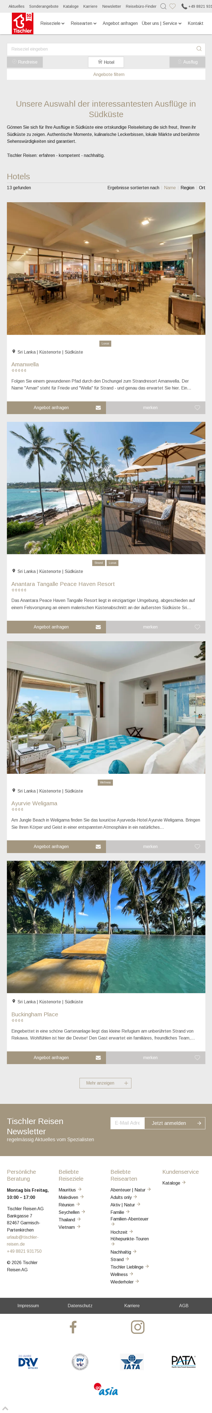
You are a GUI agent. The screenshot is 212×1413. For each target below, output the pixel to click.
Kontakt (195, 23)
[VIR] (80, 1368)
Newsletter (111, 6)
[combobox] (106, 49)
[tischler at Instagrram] (139, 1326)
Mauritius (70, 1190)
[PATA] (183, 1368)
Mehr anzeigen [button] (108, 1083)
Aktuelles (17, 6)
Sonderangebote (44, 6)
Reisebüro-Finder (141, 6)
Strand (98, 562)
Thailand (70, 1219)
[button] (56, 407)
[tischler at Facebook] (74, 1326)
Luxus (105, 343)
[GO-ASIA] (106, 1396)
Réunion (70, 1205)
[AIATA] (132, 1368)
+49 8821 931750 (24, 1251)
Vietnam (70, 1227)
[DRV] (28, 1368)
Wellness (105, 782)
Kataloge (71, 6)
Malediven (71, 1197)
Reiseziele (53, 23)
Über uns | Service (162, 23)
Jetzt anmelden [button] (180, 1122)
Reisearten (84, 23)
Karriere (90, 6)
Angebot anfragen (120, 23)
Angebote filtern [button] (106, 74)
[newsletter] (133, 1122)
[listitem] (169, 188)
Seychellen (72, 1212)
